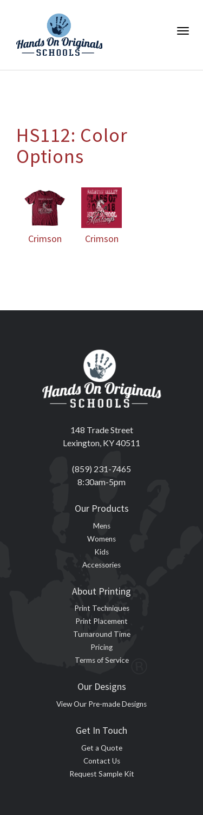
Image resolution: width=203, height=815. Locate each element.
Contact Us (101, 761)
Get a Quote (101, 748)
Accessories (101, 564)
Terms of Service (102, 660)
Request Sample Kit (101, 774)
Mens (101, 525)
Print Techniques (101, 608)
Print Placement (101, 621)
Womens (101, 538)
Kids (101, 551)
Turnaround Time (101, 634)
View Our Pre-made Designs (101, 704)
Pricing (101, 647)
